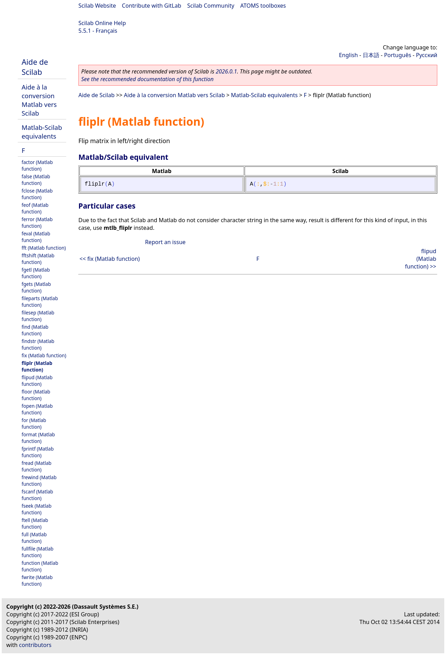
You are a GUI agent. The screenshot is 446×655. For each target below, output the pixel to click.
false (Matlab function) (36, 179)
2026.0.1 (226, 71)
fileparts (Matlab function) (40, 301)
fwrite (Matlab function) (37, 580)
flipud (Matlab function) (37, 380)
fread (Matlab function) (37, 466)
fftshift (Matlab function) (38, 258)
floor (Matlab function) (36, 394)
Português (397, 55)
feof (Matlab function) (35, 208)
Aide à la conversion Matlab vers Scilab (39, 100)
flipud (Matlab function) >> (420, 258)
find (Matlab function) (35, 330)
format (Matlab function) (38, 437)
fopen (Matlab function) (37, 409)
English (348, 55)
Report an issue (165, 242)
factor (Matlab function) (37, 165)
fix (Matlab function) (44, 355)
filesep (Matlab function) (38, 315)
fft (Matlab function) (44, 247)
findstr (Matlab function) (38, 344)
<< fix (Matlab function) (109, 259)
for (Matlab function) (34, 423)
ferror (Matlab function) (37, 222)
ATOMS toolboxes (263, 5)
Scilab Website (97, 5)
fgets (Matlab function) (36, 287)
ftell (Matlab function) (35, 523)
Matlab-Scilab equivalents (42, 131)
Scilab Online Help (102, 23)
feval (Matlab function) (36, 236)
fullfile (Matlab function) (37, 552)
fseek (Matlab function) (37, 509)
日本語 (371, 55)
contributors (35, 645)
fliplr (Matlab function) (37, 366)
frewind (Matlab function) (39, 480)
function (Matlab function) (40, 566)
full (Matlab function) (34, 537)
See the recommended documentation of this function (147, 79)
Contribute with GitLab (151, 5)
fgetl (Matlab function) (36, 273)
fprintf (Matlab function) (38, 452)
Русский (426, 55)
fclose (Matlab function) (37, 194)
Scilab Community (210, 5)
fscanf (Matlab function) (37, 494)
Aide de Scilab (35, 67)
